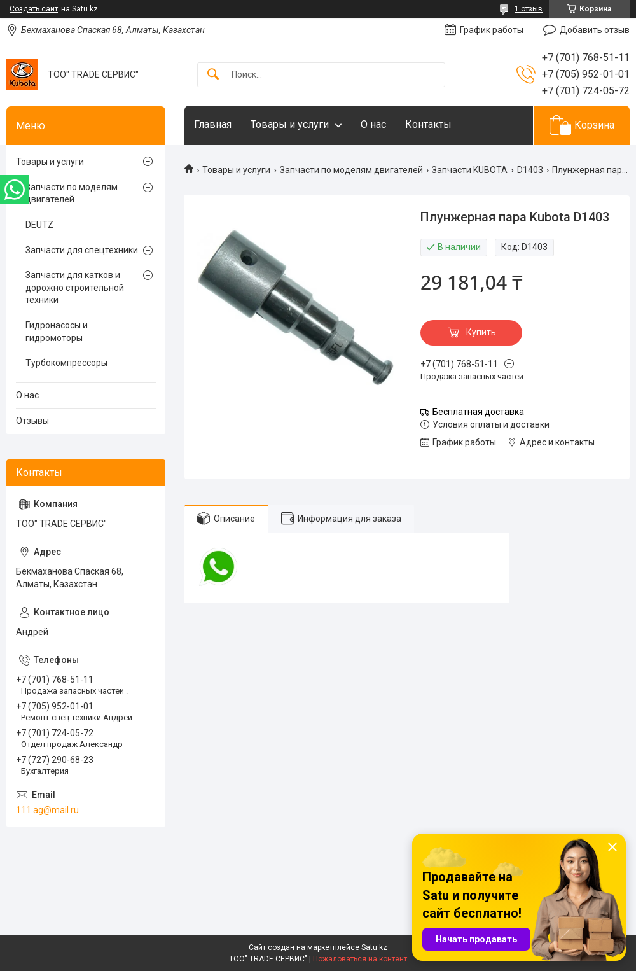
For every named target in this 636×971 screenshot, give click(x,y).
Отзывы (32, 421)
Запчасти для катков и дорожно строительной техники (74, 287)
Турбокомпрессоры (66, 363)
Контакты (428, 124)
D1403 (530, 170)
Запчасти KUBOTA (470, 170)
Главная (213, 124)
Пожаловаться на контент (360, 958)
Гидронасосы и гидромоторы (56, 331)
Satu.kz (374, 947)
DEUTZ (39, 225)
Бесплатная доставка (478, 412)
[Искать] (213, 75)
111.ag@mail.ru (47, 810)
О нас (373, 124)
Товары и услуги (290, 124)
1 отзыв (529, 8)
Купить (481, 332)
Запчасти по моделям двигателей (351, 170)
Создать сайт (34, 8)
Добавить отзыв (595, 30)
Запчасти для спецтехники (81, 250)
